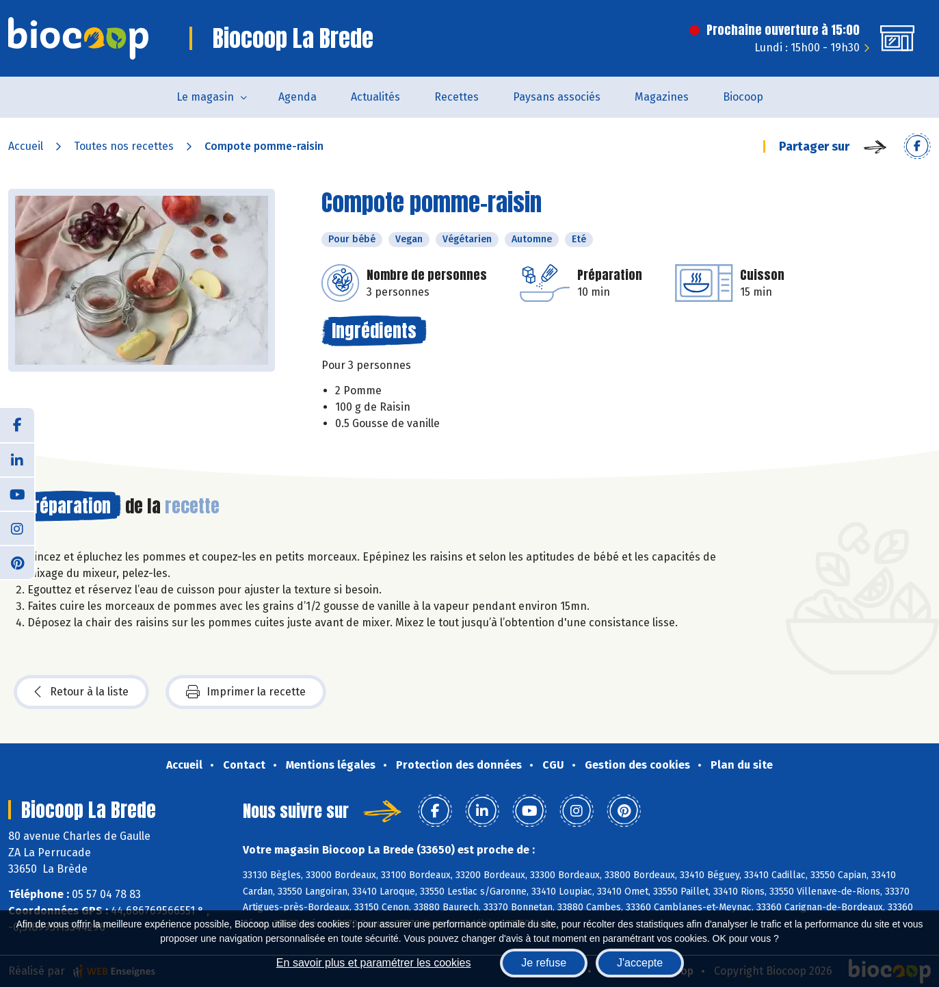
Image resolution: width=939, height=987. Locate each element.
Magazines (662, 96)
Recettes (456, 96)
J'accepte (640, 963)
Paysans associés (556, 96)
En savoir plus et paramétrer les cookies (373, 963)
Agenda (297, 96)
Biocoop (743, 96)
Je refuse (543, 963)
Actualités (375, 96)
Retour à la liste (81, 692)
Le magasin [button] (205, 96)
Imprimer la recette (246, 692)
